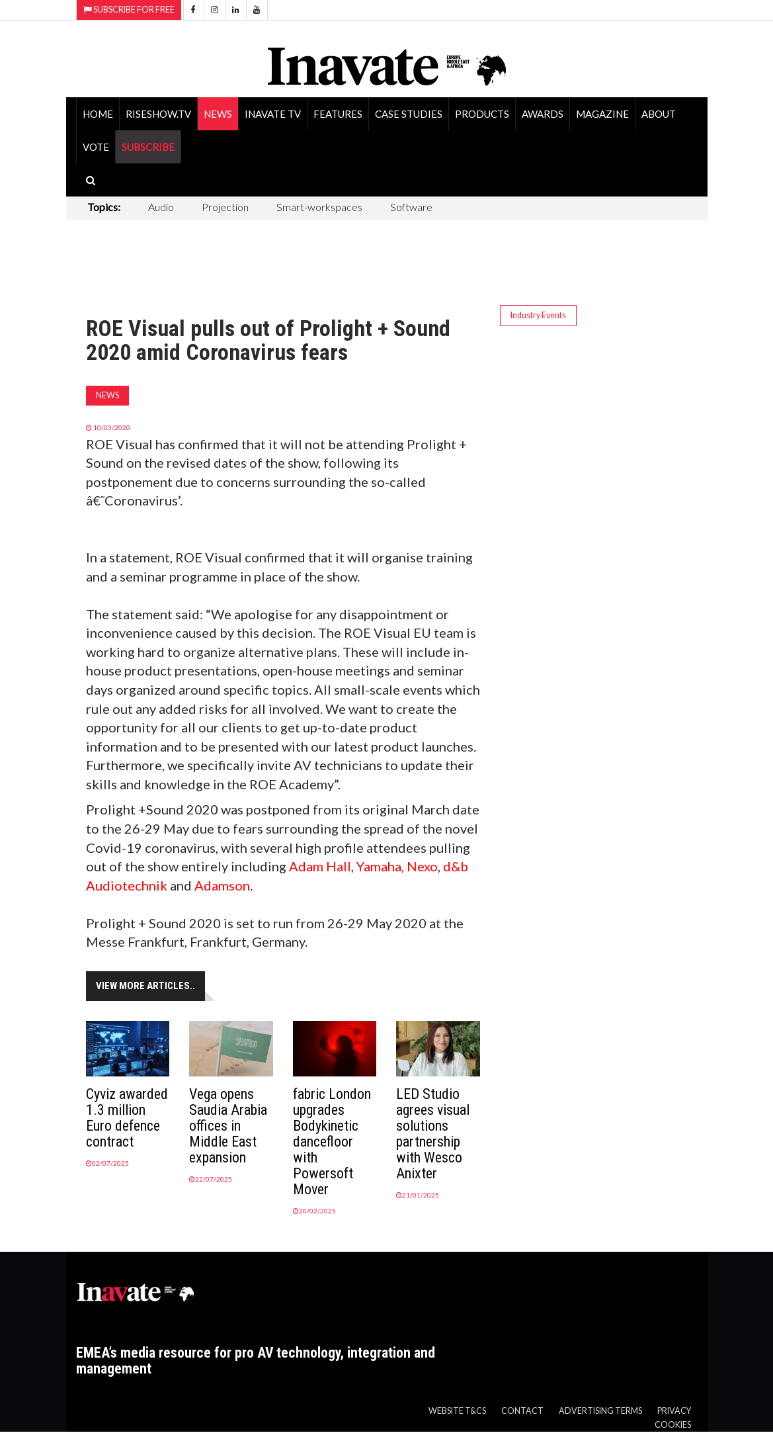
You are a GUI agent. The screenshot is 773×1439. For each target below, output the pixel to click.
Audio (161, 206)
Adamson (222, 885)
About (658, 114)
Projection (225, 206)
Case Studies (408, 114)
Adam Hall (320, 866)
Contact (522, 1411)
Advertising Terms (600, 1411)
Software (411, 206)
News (218, 114)
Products (482, 114)
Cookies (673, 1425)
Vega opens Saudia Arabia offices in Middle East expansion (228, 1126)
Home (98, 114)
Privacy (674, 1411)
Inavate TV (273, 114)
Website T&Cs (457, 1411)
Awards (542, 114)
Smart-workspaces (319, 206)
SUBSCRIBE (148, 147)
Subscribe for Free (129, 10)
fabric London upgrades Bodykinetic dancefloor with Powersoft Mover (332, 1142)
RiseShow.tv (158, 114)
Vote (96, 147)
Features (337, 114)
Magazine (602, 114)
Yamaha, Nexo (397, 866)
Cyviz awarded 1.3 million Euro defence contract (127, 1118)
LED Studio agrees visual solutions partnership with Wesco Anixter (432, 1134)
